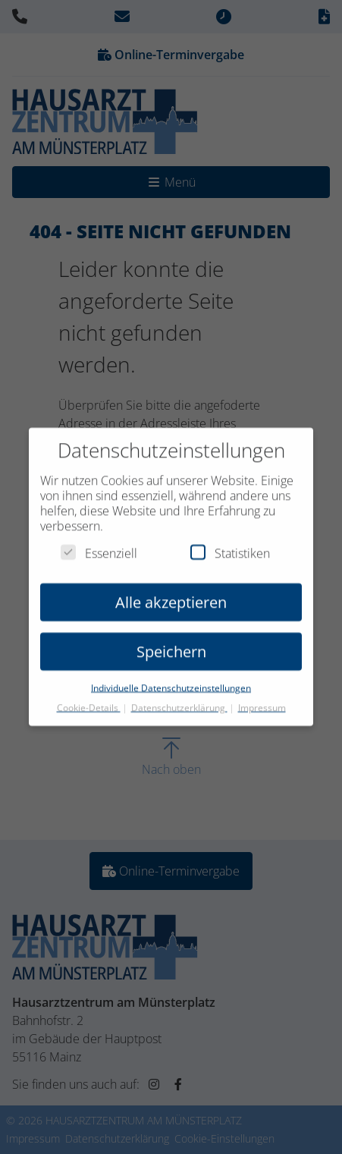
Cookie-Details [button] (89, 697)
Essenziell (99, 543)
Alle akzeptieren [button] (171, 592)
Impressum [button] (262, 697)
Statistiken (230, 543)
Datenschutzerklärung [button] (179, 697)
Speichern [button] (171, 641)
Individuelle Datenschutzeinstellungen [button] (171, 677)
